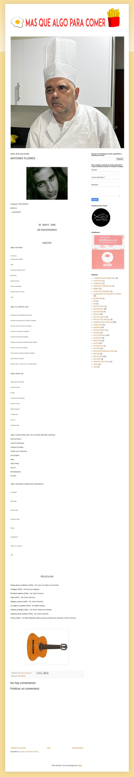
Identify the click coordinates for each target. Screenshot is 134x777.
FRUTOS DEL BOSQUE (101, 319)
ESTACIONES (98, 312)
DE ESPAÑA (97, 298)
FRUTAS (96, 314)
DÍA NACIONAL (98, 306)
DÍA (94, 304)
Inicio (49, 748)
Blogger (79, 765)
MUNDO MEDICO (99, 330)
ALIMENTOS (97, 283)
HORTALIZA (97, 325)
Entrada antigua (77, 748)
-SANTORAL (97, 281)
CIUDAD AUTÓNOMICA (101, 291)
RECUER (96, 354)
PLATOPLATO (98, 346)
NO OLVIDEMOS (99, 335)
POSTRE (96, 348)
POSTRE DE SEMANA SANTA (104, 351)
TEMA (95, 364)
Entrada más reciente (18, 748)
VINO (95, 367)
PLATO (95, 343)
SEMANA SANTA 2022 (101, 362)
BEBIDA (96, 289)
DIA (94, 301)
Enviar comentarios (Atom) (29, 752)
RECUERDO (22, 676)
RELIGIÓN (97, 359)
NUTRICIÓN (97, 338)
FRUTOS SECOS (99, 317)
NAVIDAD (96, 333)
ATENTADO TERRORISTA (102, 286)
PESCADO (97, 340)
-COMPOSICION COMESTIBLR (104, 278)
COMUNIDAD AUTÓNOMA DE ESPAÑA (107, 294)
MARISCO (97, 327)
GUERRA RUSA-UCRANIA (102, 322)
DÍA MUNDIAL (98, 309)
